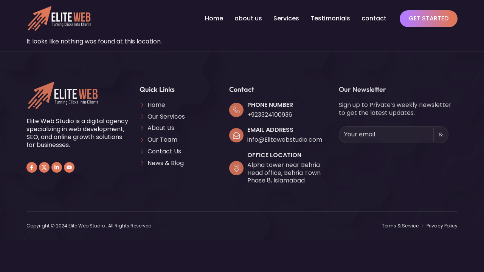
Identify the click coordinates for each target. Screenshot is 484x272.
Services (286, 18)
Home (214, 18)
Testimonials (330, 18)
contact (373, 18)
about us (248, 18)
